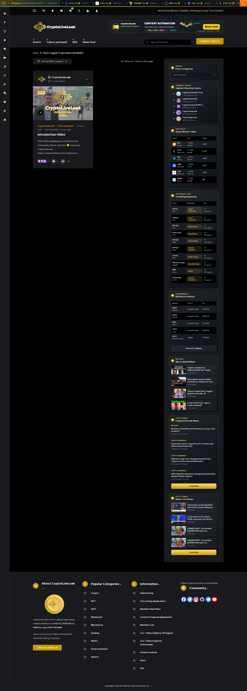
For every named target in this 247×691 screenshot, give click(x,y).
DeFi (93, 609)
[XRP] (171, 3)
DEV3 (174, 308)
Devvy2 (175, 240)
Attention (176, 278)
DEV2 (174, 315)
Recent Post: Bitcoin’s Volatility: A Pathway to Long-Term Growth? (191, 10)
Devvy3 (175, 248)
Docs (143, 660)
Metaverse (97, 625)
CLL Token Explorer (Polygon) (156, 633)
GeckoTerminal (148, 652)
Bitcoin (175, 225)
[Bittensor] (107, 3)
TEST (174, 329)
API (142, 668)
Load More (194, 486)
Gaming (95, 633)
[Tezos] (75, 3)
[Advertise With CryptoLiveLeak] (30, 3)
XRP (174, 270)
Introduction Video (51, 134)
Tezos (175, 255)
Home (35, 53)
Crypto (95, 593)
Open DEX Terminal (193, 348)
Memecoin (96, 617)
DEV (174, 322)
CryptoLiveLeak (46, 126)
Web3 (94, 641)
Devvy (175, 209)
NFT (93, 601)
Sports (95, 656)
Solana (175, 218)
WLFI (174, 336)
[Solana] (198, 3)
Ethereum (176, 233)
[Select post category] (193, 75)
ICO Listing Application (153, 601)
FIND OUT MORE (47, 647)
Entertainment (66, 126)
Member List (147, 625)
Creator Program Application (156, 617)
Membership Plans (150, 609)
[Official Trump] (142, 3)
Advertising (146, 593)
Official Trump (178, 263)
